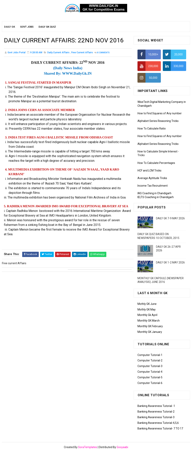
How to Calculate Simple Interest (157, 151)
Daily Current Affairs (58, 52)
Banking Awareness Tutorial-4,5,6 (158, 422)
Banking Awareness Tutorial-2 (155, 411)
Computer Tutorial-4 (149, 371)
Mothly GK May (146, 309)
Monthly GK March (148, 320)
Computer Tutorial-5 (149, 377)
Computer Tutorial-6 (149, 383)
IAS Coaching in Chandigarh (154, 193)
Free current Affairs (82, 52)
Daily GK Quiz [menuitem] (47, 26)
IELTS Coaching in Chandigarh (155, 197)
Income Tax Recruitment (152, 185)
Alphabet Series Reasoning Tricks (158, 120)
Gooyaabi (122, 447)
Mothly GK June (147, 303)
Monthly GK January (149, 331)
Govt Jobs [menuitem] (26, 26)
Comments (103, 53)
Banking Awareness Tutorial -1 (156, 405)
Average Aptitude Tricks (152, 178)
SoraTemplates (87, 447)
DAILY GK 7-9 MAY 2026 (170, 218)
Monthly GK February (150, 326)
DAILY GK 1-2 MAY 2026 (170, 262)
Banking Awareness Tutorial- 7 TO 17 (160, 428)
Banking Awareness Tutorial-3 (155, 417)
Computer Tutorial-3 (149, 366)
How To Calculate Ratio (151, 128)
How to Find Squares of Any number (159, 113)
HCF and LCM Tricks (149, 170)
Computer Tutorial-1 (149, 355)
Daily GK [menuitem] (9, 26)
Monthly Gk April (147, 314)
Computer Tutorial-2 (149, 360)
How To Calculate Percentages (156, 162)
